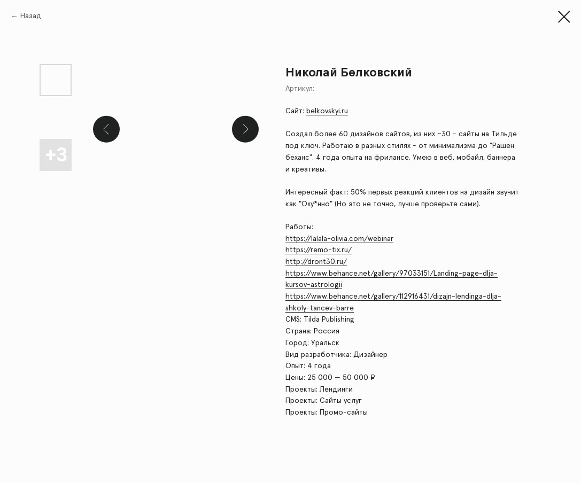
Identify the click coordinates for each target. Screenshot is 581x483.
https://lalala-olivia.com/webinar (339, 239)
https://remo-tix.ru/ (318, 250)
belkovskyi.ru (327, 111)
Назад (30, 16)
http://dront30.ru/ (316, 262)
